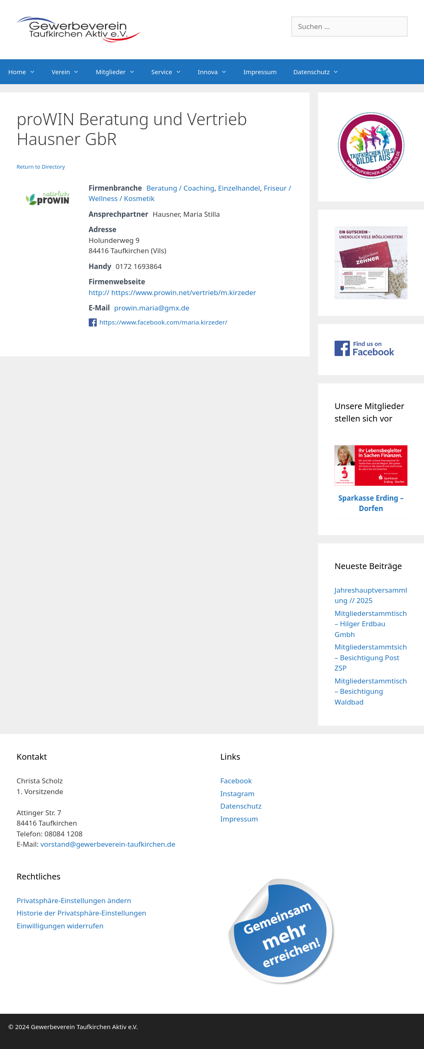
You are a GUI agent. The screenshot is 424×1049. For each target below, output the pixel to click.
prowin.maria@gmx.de (152, 308)
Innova (216, 71)
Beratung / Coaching (180, 188)
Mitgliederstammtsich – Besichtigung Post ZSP (371, 657)
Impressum (260, 72)
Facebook (236, 780)
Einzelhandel (239, 188)
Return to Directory (41, 166)
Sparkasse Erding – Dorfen (371, 503)
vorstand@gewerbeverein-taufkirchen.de (108, 844)
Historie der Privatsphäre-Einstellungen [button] (81, 913)
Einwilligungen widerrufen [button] (60, 925)
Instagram (237, 793)
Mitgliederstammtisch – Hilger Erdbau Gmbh (371, 623)
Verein (70, 71)
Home (25, 71)
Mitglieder (119, 71)
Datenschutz (320, 71)
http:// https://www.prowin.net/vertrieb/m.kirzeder (172, 292)
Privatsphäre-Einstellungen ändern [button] (74, 900)
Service (171, 71)
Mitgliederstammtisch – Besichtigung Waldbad (371, 691)
